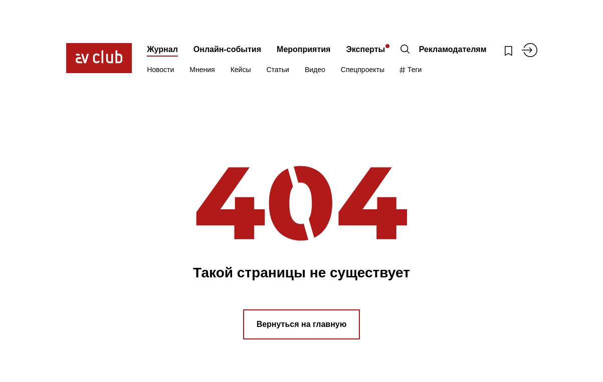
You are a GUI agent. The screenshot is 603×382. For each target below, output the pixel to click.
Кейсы (241, 70)
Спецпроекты (362, 70)
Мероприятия (303, 49)
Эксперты (365, 49)
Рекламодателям (453, 49)
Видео (315, 70)
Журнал (162, 49)
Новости (160, 70)
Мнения (202, 70)
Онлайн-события (227, 49)
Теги (411, 70)
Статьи (278, 70)
